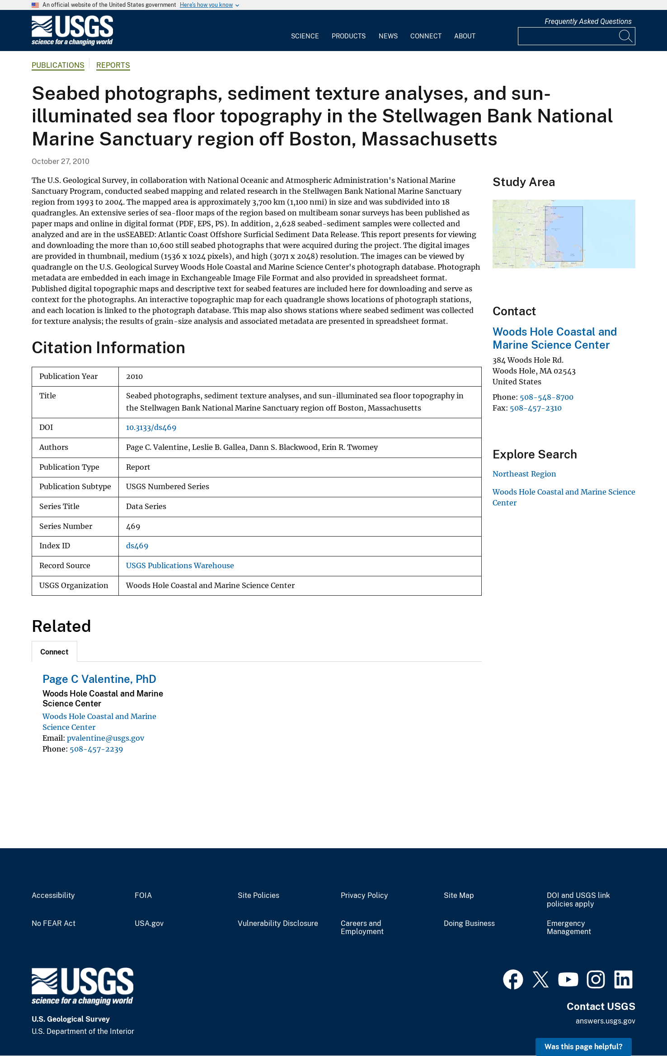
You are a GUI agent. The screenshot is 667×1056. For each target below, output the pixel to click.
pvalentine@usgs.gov (105, 738)
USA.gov (149, 924)
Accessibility (53, 896)
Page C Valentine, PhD (99, 679)
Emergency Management (569, 928)
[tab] (54, 651)
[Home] (72, 43)
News (388, 36)
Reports (113, 65)
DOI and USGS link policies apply (578, 900)
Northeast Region (524, 473)
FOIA (143, 896)
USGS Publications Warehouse (180, 565)
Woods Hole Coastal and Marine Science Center (555, 338)
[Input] (576, 36)
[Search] (626, 36)
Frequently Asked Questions (588, 21)
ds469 (137, 546)
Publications (58, 65)
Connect (426, 36)
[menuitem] (305, 30)
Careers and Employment (362, 928)
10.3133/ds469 (151, 427)
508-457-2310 (536, 407)
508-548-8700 (546, 397)
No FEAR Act (53, 924)
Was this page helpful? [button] (584, 1046)
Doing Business (469, 924)
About (464, 36)
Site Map (459, 896)
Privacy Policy (364, 896)
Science (305, 36)
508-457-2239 (96, 748)
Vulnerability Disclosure (278, 924)
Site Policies (258, 896)
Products (349, 36)
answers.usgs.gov (605, 1021)
